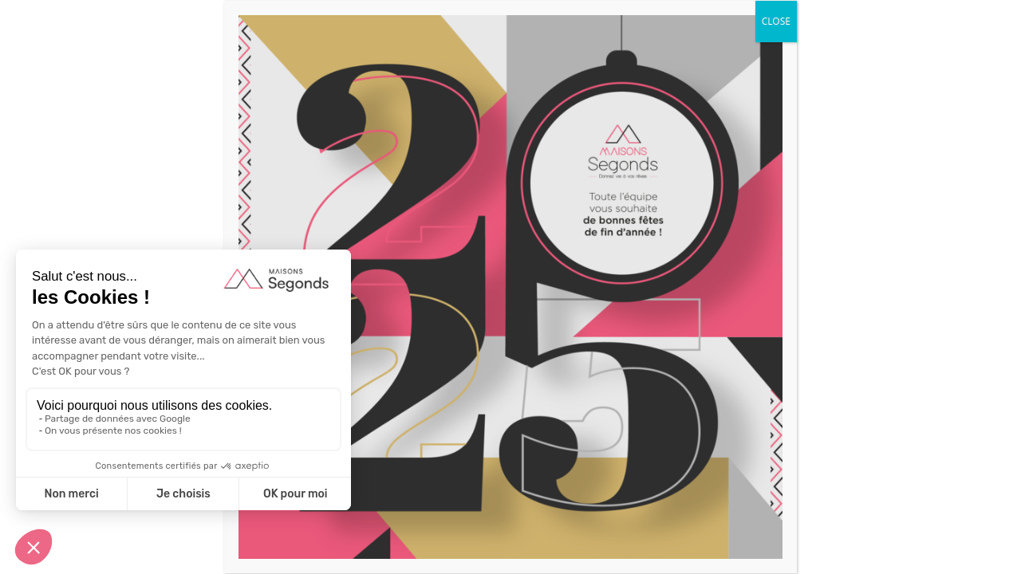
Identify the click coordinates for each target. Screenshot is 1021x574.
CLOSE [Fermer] (776, 21)
